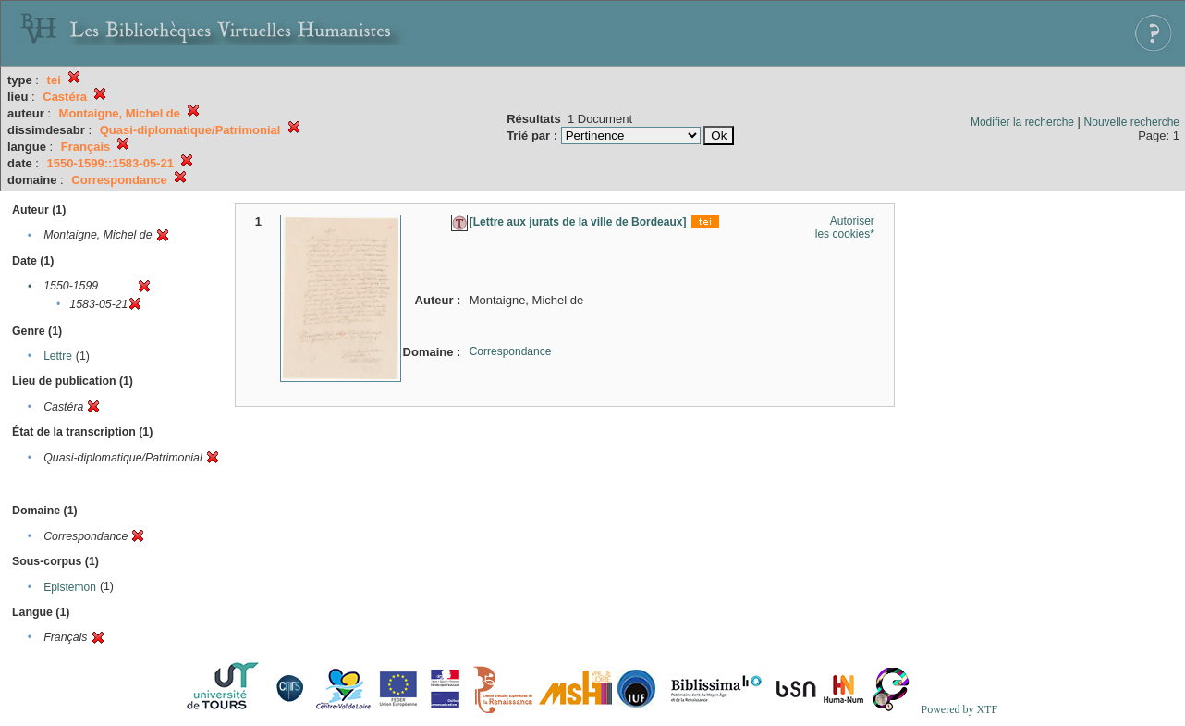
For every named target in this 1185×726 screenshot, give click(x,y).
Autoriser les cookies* (844, 227)
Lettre (57, 356)
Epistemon (69, 587)
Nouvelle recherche (1131, 122)
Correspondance (511, 351)
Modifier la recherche (1022, 122)
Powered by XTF (959, 709)
